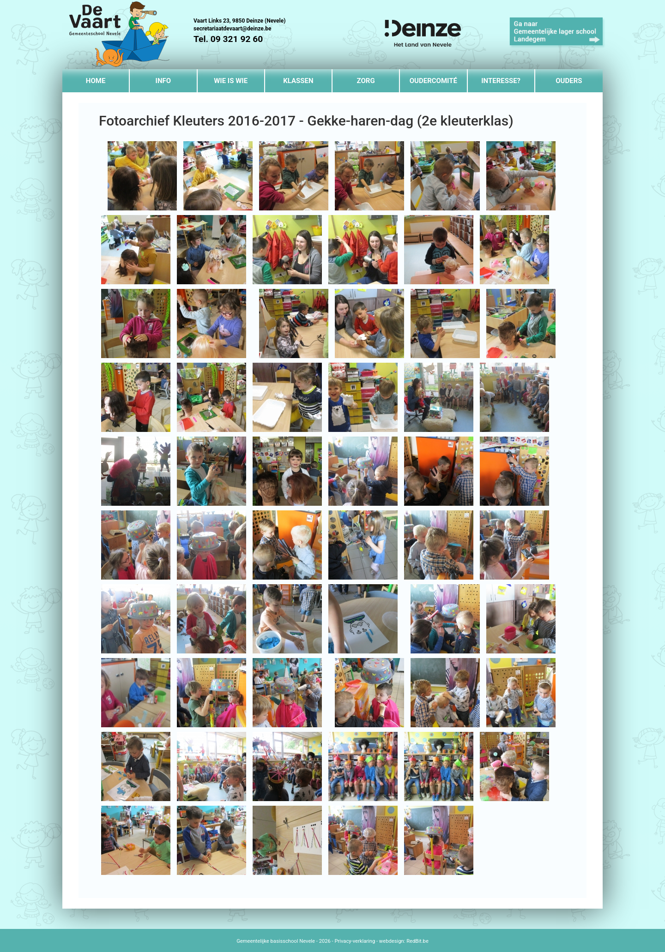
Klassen (298, 81)
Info (163, 81)
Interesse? (500, 81)
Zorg (366, 81)
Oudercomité (433, 81)
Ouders (569, 81)
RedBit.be (417, 941)
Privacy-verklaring (354, 941)
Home (96, 81)
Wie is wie (231, 81)
